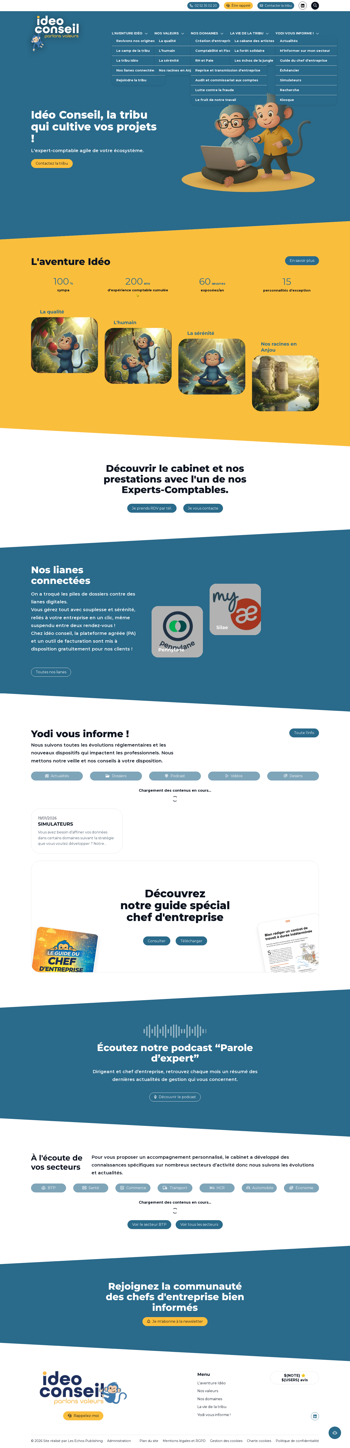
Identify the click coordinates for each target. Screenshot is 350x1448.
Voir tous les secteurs (199, 1224)
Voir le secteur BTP (149, 1224)
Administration (119, 1441)
